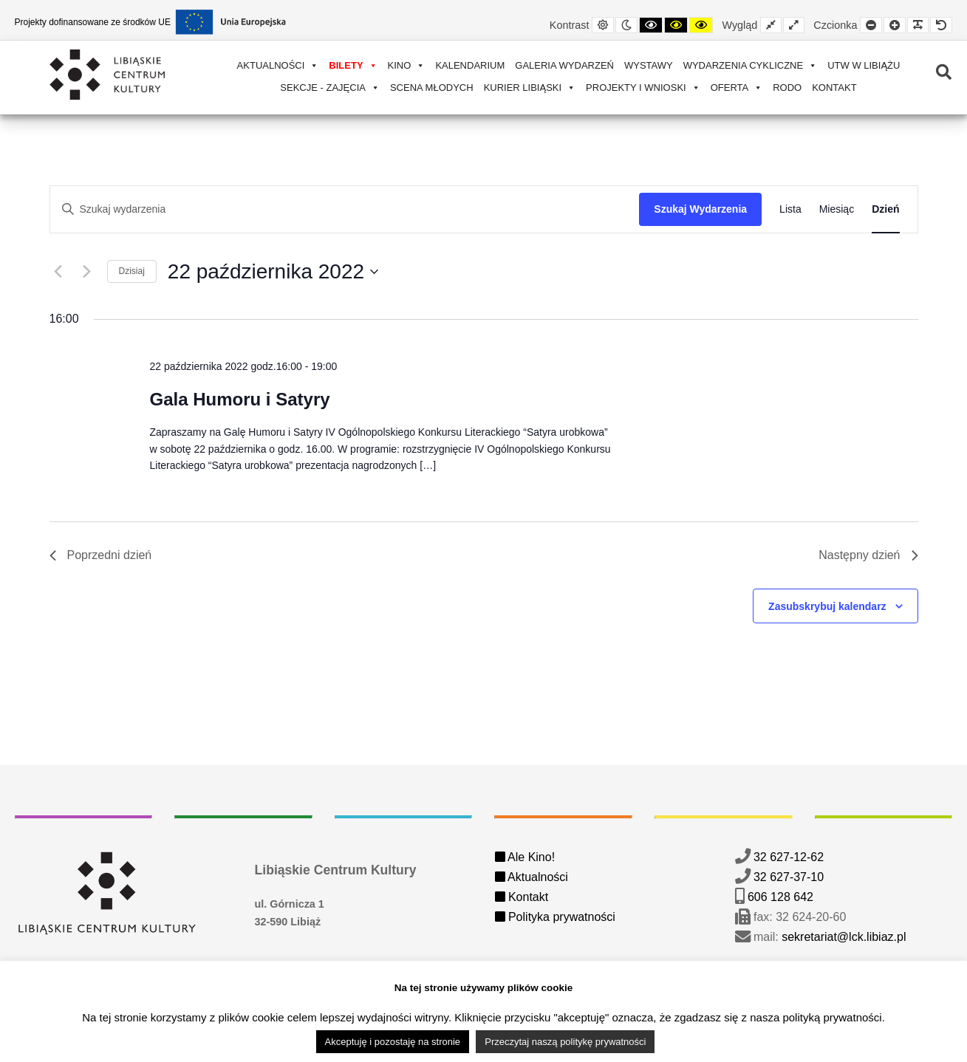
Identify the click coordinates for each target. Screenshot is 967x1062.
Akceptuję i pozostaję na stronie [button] (393, 1041)
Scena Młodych (432, 87)
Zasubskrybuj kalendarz (827, 606)
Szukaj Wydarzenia (700, 209)
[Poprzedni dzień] (58, 272)
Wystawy (648, 65)
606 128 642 (780, 897)
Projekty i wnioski (643, 87)
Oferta (737, 87)
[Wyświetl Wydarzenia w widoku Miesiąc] (836, 209)
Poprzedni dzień (100, 555)
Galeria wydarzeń (564, 65)
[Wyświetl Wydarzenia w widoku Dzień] (885, 209)
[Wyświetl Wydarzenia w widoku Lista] (790, 209)
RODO (787, 87)
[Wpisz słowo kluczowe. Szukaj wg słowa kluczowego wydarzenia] (345, 209)
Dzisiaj (132, 271)
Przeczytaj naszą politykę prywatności (565, 1041)
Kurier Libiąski (529, 87)
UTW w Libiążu (863, 65)
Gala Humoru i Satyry (239, 399)
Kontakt (834, 87)
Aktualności (278, 65)
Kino (407, 65)
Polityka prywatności (555, 917)
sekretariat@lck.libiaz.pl (844, 937)
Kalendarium (470, 65)
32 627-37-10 (789, 877)
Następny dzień (868, 555)
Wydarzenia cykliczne (750, 65)
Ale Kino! (525, 857)
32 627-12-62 (789, 857)
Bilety (353, 65)
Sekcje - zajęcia (330, 87)
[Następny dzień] (87, 272)
